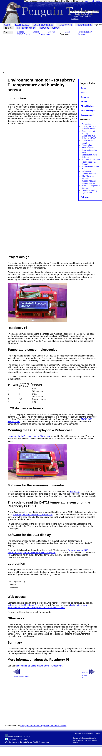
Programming (83, 24)
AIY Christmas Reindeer (88, 177)
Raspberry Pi (65, 24)
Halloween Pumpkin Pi (85, 675)
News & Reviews (49, 27)
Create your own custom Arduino (89, 127)
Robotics (51, 32)
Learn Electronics (43, 24)
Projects (8, 27)
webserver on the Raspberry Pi (22, 605)
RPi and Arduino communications (89, 182)
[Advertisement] (49, 52)
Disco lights (87, 145)
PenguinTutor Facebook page (19, 736)
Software (82, 34)
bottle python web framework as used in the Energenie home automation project (47, 606)
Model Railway (85, 32)
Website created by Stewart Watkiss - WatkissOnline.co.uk (27, 742)
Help (97, 734)
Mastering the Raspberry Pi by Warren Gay (33, 515)
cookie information (93, 1)
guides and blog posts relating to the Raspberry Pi (38, 666)
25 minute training (89, 190)
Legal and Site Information (83, 734)
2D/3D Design (23, 34)
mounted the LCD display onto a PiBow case (30, 436)
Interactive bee (88, 148)
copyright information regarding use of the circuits (43, 726)
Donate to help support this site (84, 738)
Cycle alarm (87, 193)
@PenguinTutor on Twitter (17, 740)
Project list (86, 124)
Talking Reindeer (89, 174)
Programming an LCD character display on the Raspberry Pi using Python (48, 551)
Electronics (64, 34)
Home (7, 24)
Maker (67, 32)
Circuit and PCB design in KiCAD (89, 137)
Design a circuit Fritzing (88, 132)
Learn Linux (22, 24)
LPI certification (26, 27)
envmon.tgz (74, 491)
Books (36, 32)
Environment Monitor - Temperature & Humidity (91, 161)
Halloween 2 (87, 171)
